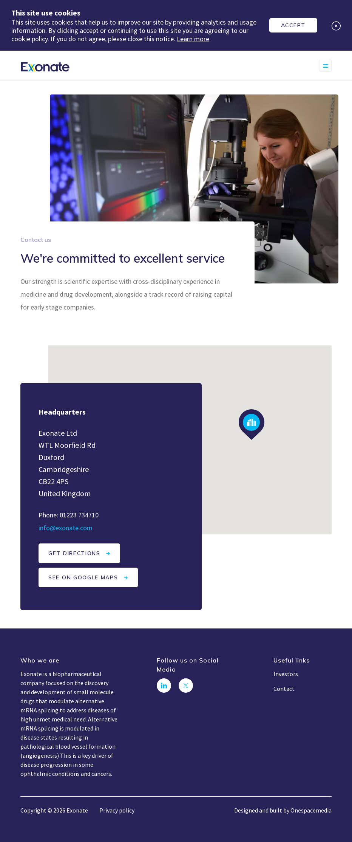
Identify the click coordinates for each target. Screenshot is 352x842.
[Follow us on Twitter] (186, 685)
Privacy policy (116, 810)
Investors (285, 674)
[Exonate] (45, 65)
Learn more (193, 38)
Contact (284, 688)
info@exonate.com (66, 527)
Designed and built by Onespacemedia (283, 810)
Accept (293, 25)
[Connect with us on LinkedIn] (164, 685)
